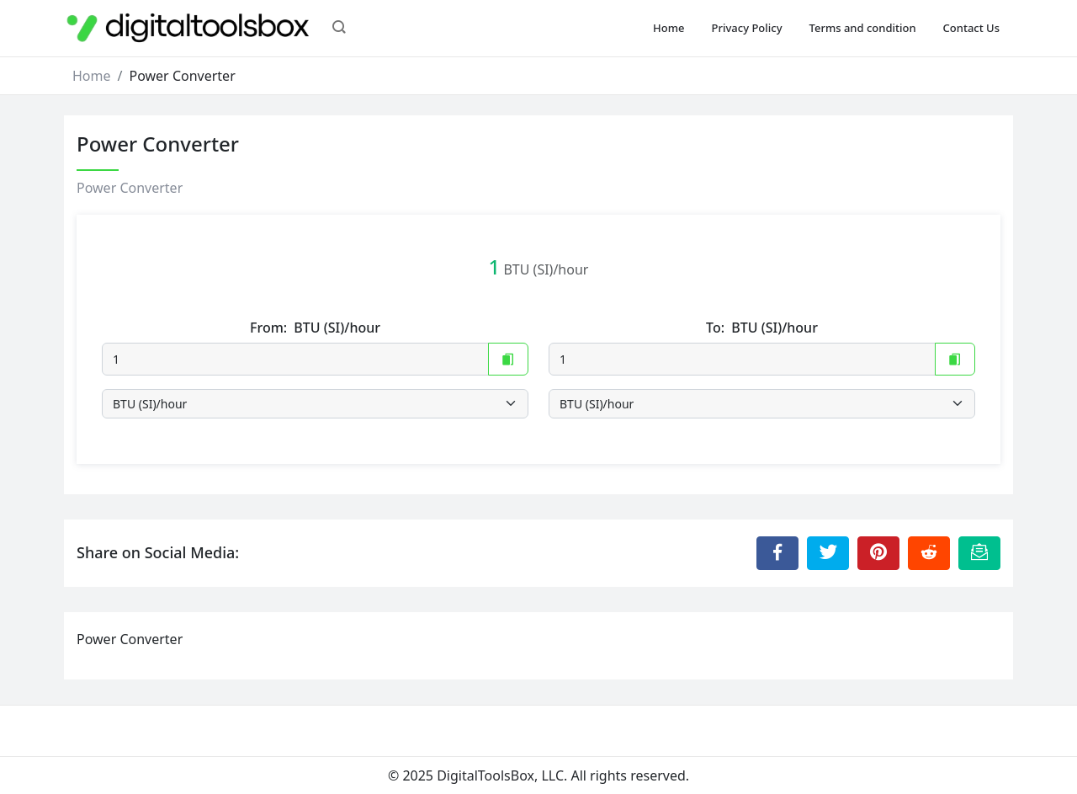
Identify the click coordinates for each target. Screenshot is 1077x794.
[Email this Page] (979, 553)
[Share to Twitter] (828, 553)
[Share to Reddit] (929, 553)
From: (315, 328)
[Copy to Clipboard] (508, 359)
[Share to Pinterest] (878, 553)
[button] (339, 28)
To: (762, 328)
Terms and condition (862, 27)
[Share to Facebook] (777, 553)
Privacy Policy (747, 27)
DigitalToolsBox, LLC (500, 775)
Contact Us (971, 27)
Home (668, 27)
